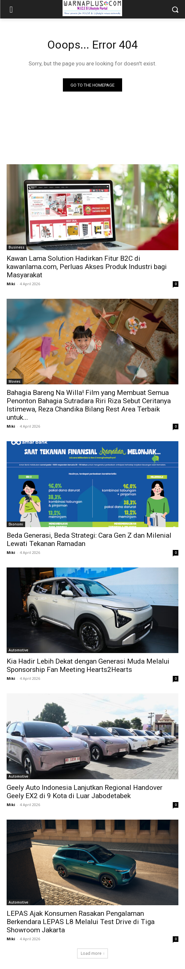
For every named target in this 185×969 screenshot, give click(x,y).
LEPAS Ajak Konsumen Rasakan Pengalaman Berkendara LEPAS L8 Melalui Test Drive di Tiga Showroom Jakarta (81, 922)
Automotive (18, 650)
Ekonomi (16, 524)
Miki (11, 283)
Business (16, 247)
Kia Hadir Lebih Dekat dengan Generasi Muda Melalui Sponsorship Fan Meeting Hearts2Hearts (88, 665)
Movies (15, 381)
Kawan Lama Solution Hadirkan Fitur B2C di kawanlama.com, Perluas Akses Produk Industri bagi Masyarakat (87, 266)
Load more (93, 953)
